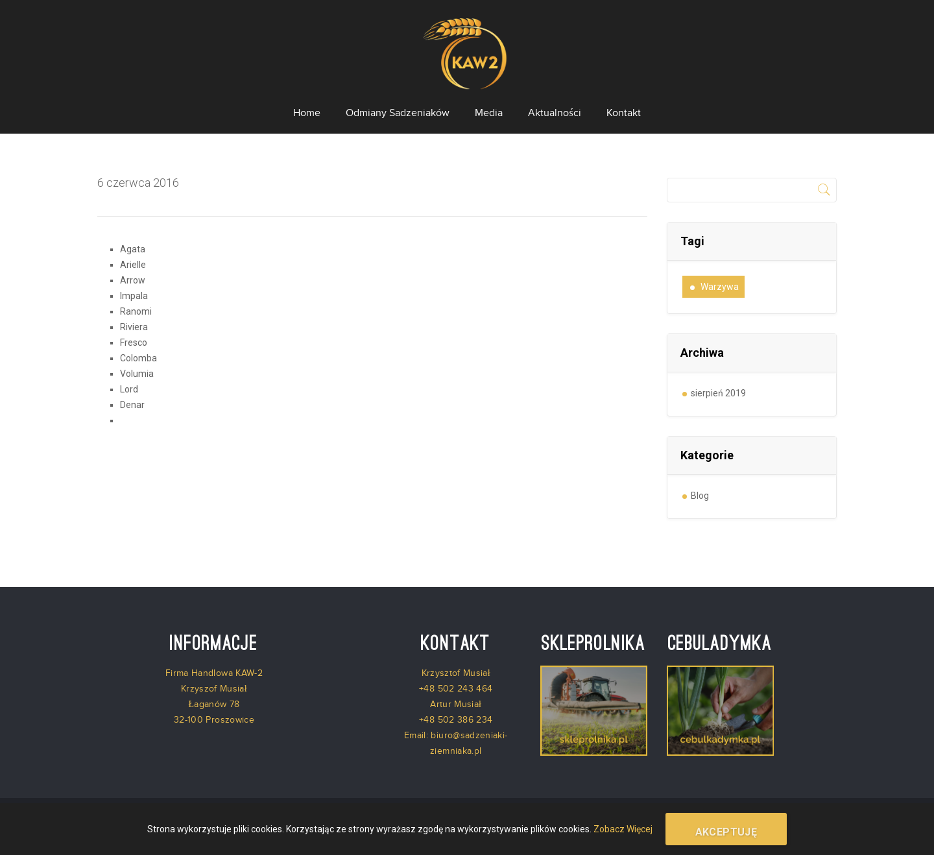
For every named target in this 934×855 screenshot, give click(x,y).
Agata (132, 249)
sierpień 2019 (718, 393)
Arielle (133, 264)
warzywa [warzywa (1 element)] (719, 287)
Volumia (137, 373)
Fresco (133, 342)
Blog (700, 495)
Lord (129, 389)
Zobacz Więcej (623, 829)
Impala (134, 296)
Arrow (132, 280)
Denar (132, 405)
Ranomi (136, 311)
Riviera (134, 327)
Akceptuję (726, 832)
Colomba (138, 358)
